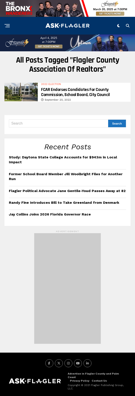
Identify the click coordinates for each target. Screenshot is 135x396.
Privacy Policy (79, 380)
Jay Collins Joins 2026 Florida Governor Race (50, 214)
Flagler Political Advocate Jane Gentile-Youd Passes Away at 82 (67, 191)
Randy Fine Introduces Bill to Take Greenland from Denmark (64, 202)
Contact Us (99, 380)
